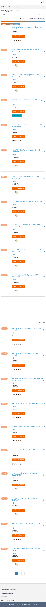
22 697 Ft (15, 82)
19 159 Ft (15, 184)
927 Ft (14, 107)
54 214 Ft (15, 57)
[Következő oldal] (29, 573)
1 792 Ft (15, 456)
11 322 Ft (15, 283)
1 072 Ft (15, 32)
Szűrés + (41, 14)
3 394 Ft (15, 207)
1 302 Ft (15, 432)
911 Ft (14, 336)
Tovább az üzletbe (18, 36)
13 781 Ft (15, 257)
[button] (43, 2)
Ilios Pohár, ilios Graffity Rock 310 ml (25, 450)
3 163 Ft (15, 386)
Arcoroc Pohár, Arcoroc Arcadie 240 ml (26, 403)
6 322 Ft (15, 481)
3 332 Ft (15, 132)
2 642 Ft (15, 556)
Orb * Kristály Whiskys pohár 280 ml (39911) (28, 201)
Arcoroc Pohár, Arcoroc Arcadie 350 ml (26, 427)
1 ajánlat (14, 54)
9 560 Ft (15, 506)
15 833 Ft (15, 232)
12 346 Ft (15, 158)
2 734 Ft (15, 531)
